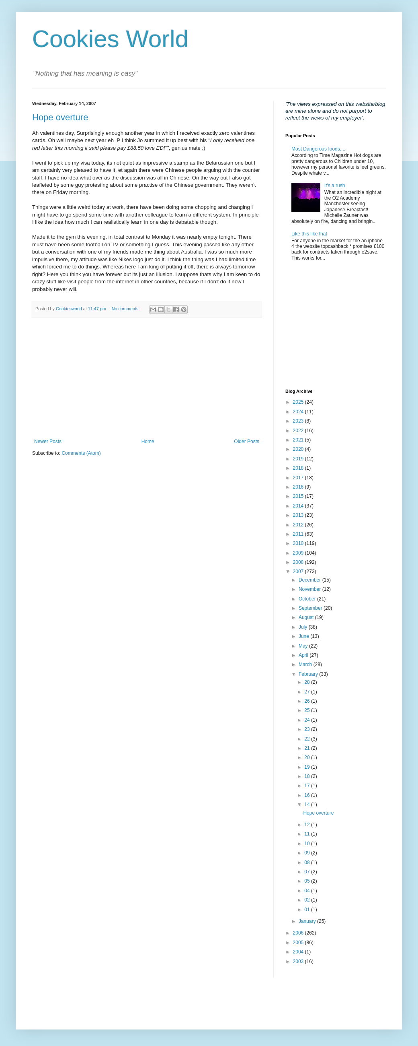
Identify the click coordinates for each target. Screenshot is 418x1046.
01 (307, 909)
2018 (299, 468)
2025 (299, 402)
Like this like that (309, 234)
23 (307, 729)
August (307, 617)
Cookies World (110, 38)
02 (307, 900)
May (304, 646)
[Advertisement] (146, 378)
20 (307, 757)
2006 (299, 933)
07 (307, 872)
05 (307, 881)
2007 (299, 571)
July (304, 627)
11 (307, 834)
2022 (299, 430)
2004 (299, 952)
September (311, 608)
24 (307, 720)
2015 (299, 496)
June (304, 636)
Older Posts (246, 441)
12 (307, 824)
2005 (299, 942)
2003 (299, 961)
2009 (299, 553)
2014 (299, 506)
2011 (299, 534)
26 (307, 701)
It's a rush (334, 185)
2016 (299, 487)
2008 (299, 562)
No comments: (126, 308)
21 (307, 748)
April (304, 655)
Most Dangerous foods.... (318, 149)
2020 (299, 449)
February (309, 674)
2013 (299, 515)
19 (307, 767)
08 (307, 862)
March (306, 664)
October (308, 599)
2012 (299, 525)
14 (307, 804)
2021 (299, 440)
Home (147, 441)
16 (307, 795)
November (310, 589)
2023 (299, 421)
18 (307, 776)
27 (307, 692)
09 (307, 853)
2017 (299, 478)
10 (307, 843)
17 (307, 785)
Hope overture (60, 117)
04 (307, 890)
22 (307, 739)
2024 (299, 412)
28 (307, 682)
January (308, 921)
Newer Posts (47, 441)
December (310, 580)
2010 (299, 543)
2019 (299, 459)
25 (307, 710)
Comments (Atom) (80, 453)
